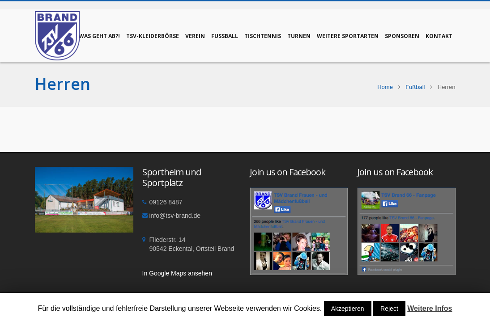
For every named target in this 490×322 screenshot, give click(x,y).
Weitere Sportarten (348, 36)
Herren (62, 84)
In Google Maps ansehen (177, 273)
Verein (195, 36)
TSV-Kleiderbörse (152, 36)
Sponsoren (402, 36)
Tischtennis (262, 36)
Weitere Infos (429, 308)
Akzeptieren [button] (347, 308)
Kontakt (439, 36)
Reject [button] (389, 308)
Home (385, 87)
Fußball (224, 36)
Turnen (299, 36)
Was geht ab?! (99, 36)
